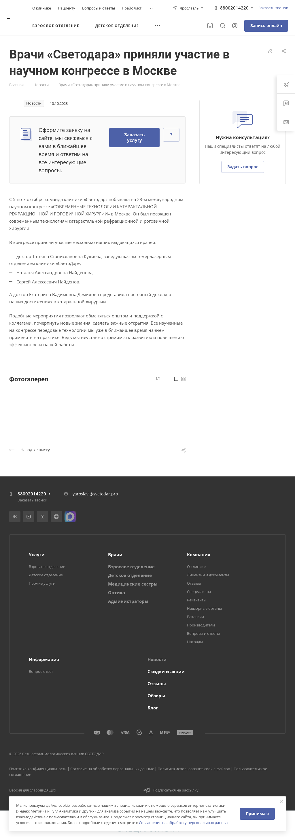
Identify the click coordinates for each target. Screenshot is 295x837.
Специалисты (199, 591)
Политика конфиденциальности (38, 768)
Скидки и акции (166, 671)
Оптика (116, 592)
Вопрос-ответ (41, 671)
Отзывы (194, 583)
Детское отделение (46, 574)
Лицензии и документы (208, 574)
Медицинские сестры (133, 584)
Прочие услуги (42, 583)
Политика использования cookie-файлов (194, 768)
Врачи (115, 554)
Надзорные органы (204, 608)
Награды (195, 641)
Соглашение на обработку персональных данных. (184, 822)
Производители (201, 625)
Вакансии (195, 616)
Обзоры (156, 695)
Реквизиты (196, 600)
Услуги (37, 554)
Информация (44, 659)
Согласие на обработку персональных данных (112, 768)
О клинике (196, 566)
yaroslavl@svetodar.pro (95, 494)
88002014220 (234, 8)
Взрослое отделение (47, 566)
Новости (157, 659)
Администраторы (128, 601)
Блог (153, 708)
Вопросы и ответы (203, 633)
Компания (198, 554)
